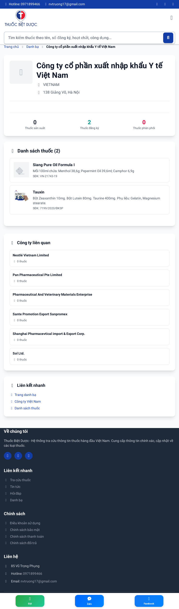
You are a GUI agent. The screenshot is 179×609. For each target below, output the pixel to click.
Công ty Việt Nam (25, 401)
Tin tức (12, 487)
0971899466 (32, 573)
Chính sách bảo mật (22, 530)
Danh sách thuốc (25, 408)
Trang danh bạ (23, 395)
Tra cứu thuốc (17, 480)
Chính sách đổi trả (20, 543)
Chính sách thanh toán (24, 536)
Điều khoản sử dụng (22, 523)
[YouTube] (165, 4)
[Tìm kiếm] (168, 38)
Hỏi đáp (12, 493)
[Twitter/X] (173, 4)
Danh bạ (32, 47)
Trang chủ (11, 47)
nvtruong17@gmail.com (39, 581)
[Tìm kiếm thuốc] (89, 38)
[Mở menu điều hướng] (171, 18)
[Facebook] (157, 4)
